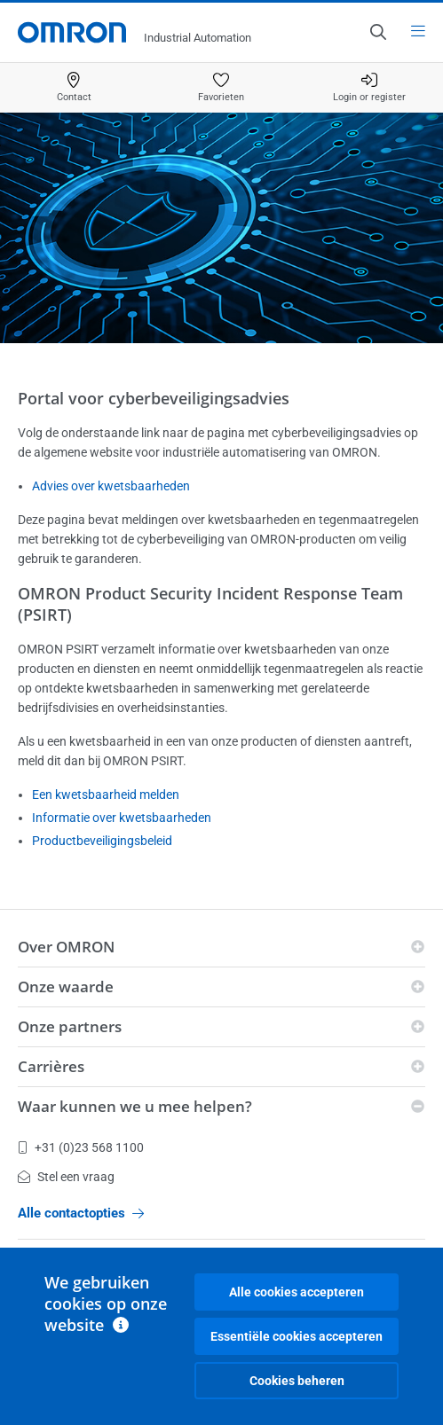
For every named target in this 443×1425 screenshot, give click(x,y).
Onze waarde (66, 986)
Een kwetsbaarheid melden (105, 794)
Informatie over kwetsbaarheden (121, 817)
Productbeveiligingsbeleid (102, 841)
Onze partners (70, 1026)
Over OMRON (66, 946)
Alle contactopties (81, 1213)
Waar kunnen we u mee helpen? (135, 1106)
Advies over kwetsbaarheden (111, 486)
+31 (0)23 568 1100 (81, 1147)
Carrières (51, 1066)
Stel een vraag (66, 1177)
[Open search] (377, 32)
